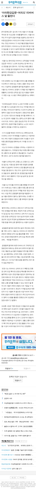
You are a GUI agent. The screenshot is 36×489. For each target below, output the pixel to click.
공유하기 (34, 7)
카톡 (10, 24)
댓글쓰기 (27, 368)
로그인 (14, 477)
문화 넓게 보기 (18, 7)
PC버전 (22, 477)
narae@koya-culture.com (18, 358)
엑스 (7, 24)
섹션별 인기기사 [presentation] (21, 441)
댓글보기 (9, 368)
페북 (3, 24)
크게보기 (31, 24)
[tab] (7, 441)
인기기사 (4, 389)
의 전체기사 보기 (22, 355)
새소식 (8, 7)
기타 (14, 24)
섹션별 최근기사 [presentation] (7, 441)
